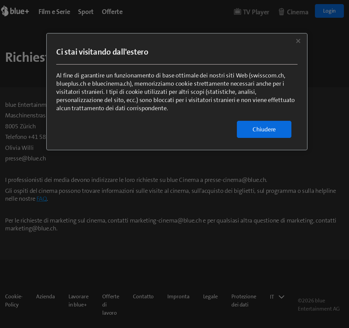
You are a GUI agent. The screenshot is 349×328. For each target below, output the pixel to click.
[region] (177, 92)
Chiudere (264, 129)
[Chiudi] (298, 40)
